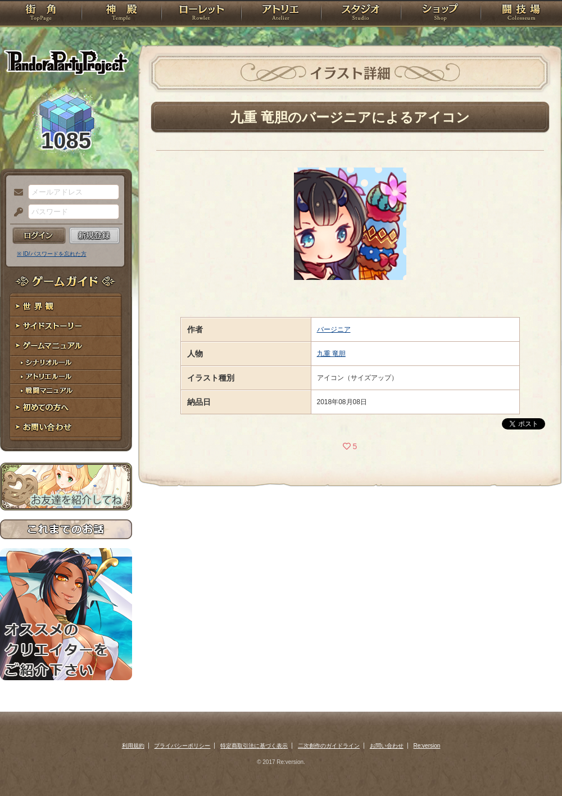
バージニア (334, 329)
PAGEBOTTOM (534, 765)
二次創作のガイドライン (329, 746)
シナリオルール (66, 363)
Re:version (427, 746)
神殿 (121, 14)
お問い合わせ (66, 427)
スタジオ (361, 14)
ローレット (201, 14)
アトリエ (281, 14)
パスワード (15, 212)
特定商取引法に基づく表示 (254, 746)
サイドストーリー (66, 326)
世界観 (66, 306)
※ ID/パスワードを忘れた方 (52, 254)
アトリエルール (66, 377)
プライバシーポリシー (182, 746)
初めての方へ (66, 408)
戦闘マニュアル (66, 391)
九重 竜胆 (331, 354)
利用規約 (133, 746)
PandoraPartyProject (66, 62)
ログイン (39, 235)
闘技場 (521, 14)
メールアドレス (15, 192)
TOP (40, 14)
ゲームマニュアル (66, 346)
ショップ (441, 14)
